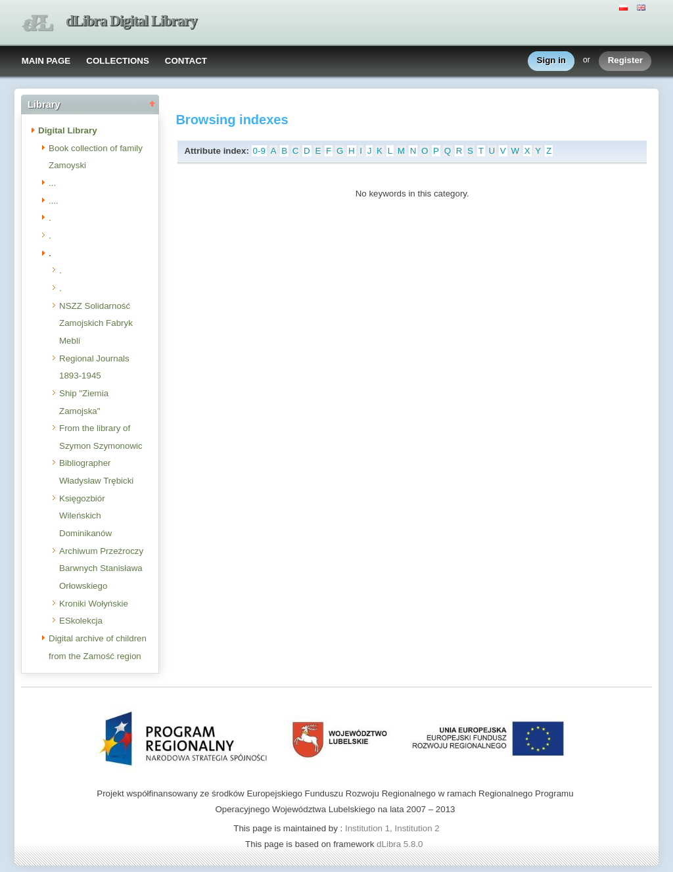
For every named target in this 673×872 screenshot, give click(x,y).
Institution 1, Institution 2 (392, 828)
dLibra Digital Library (131, 20)
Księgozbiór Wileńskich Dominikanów (85, 515)
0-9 (259, 151)
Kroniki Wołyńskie (93, 603)
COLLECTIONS (117, 61)
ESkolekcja (81, 621)
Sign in (551, 61)
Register (625, 61)
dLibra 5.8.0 (401, 844)
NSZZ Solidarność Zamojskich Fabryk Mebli (96, 323)
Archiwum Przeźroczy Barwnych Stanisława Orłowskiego (101, 568)
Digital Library (67, 130)
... (52, 183)
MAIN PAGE (46, 61)
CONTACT (186, 61)
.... (53, 201)
